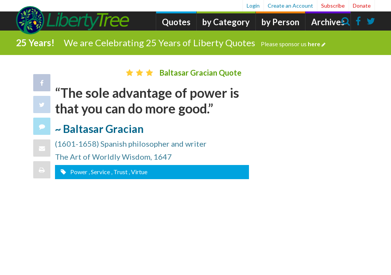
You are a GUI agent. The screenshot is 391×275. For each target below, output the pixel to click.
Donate (362, 5)
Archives (328, 22)
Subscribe (333, 5)
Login (253, 5)
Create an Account (290, 5)
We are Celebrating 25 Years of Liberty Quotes (194, 42)
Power (78, 171)
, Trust (119, 171)
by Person (280, 22)
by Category (226, 22)
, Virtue (138, 171)
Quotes (176, 22)
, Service (99, 171)
